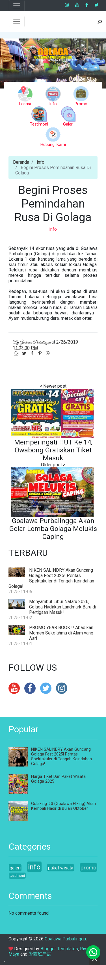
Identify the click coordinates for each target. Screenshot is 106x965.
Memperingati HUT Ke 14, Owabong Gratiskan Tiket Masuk (53, 450)
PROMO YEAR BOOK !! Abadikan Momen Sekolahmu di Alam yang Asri (61, 633)
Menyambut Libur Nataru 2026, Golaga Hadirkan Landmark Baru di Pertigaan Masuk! (62, 607)
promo (88, 867)
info (40, 162)
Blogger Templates (59, 948)
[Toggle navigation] (17, 5)
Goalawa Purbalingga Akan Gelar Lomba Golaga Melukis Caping (53, 529)
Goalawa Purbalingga (65, 939)
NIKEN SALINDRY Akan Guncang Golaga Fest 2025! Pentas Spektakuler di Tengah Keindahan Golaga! (51, 578)
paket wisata (60, 868)
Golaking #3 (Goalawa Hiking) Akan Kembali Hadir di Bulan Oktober (63, 806)
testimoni (17, 875)
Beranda (21, 162)
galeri (15, 868)
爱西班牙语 (40, 954)
